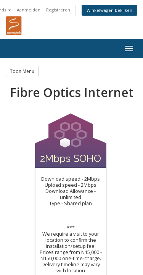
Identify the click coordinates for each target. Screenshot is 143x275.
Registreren (58, 10)
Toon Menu (22, 71)
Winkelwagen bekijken (109, 10)
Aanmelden (28, 10)
